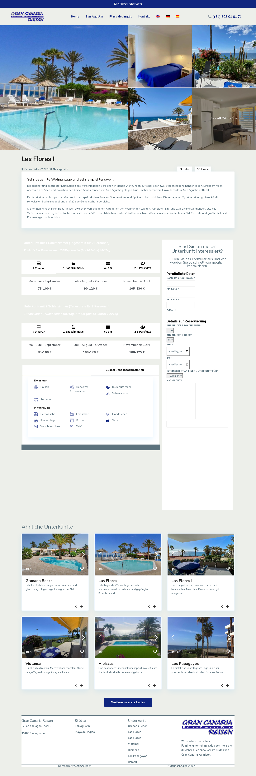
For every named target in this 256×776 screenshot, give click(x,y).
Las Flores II (182, 580)
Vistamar (34, 663)
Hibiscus (106, 663)
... (76, 589)
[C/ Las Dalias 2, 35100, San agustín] (90, 483)
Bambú (132, 762)
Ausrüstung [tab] (56, 370)
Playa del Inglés (120, 16)
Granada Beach (39, 580)
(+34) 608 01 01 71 (227, 16)
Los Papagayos (185, 663)
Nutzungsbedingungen (181, 766)
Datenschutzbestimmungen (75, 766)
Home (75, 16)
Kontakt (144, 16)
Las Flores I (108, 580)
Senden (197, 424)
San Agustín (94, 16)
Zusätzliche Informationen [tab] (125, 370)
